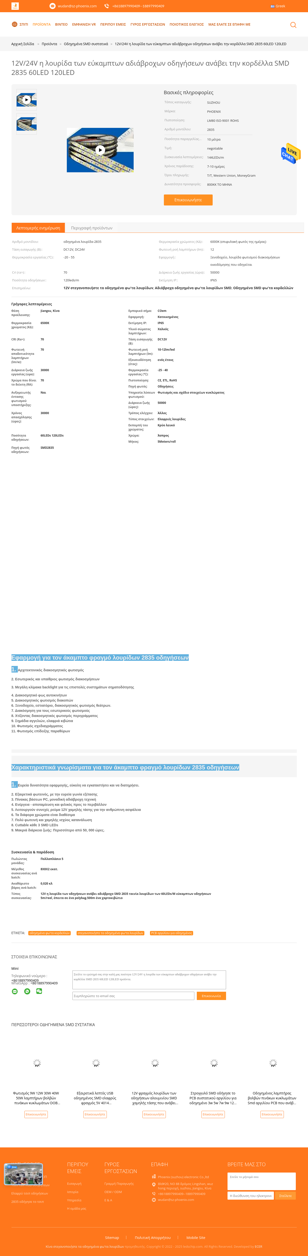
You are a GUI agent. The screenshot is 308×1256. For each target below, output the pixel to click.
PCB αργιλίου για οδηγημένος (171, 933)
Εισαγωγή (74, 1183)
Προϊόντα (41, 24)
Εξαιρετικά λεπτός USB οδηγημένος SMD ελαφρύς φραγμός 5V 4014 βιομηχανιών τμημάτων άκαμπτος (95, 1103)
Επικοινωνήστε (188, 200)
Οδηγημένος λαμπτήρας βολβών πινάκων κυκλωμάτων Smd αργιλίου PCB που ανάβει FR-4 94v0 (272, 1100)
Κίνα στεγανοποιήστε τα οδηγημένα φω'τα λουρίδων (85, 1246)
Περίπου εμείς (113, 24)
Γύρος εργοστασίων (147, 24)
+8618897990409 (25, 980)
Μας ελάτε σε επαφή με (230, 24)
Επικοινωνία (211, 996)
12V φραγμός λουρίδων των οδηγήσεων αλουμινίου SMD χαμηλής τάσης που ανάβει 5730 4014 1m (154, 1100)
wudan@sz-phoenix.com (77, 6)
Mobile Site (196, 1237)
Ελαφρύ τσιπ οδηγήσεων (29, 1193)
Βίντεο (61, 24)
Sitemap (112, 1237)
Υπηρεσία (74, 1200)
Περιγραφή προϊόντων (91, 228)
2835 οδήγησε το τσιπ (27, 1201)
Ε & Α (108, 1200)
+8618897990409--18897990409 (138, 6)
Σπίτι (19, 24)
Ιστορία (72, 1192)
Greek (280, 6)
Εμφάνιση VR (84, 24)
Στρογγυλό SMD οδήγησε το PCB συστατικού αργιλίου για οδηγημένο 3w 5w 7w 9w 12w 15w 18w (213, 1100)
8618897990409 (45, 983)
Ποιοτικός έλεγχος (187, 24)
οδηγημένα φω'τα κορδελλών (50, 933)
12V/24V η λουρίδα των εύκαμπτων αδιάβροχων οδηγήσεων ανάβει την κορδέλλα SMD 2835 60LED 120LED (200, 43)
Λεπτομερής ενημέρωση (38, 228)
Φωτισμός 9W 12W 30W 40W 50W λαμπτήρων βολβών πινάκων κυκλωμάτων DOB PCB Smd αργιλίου (36, 1100)
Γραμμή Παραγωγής (119, 1183)
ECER (258, 1246)
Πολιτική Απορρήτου (153, 1237)
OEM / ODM (113, 1192)
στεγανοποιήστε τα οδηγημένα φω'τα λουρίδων (110, 933)
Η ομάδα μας (76, 1208)
